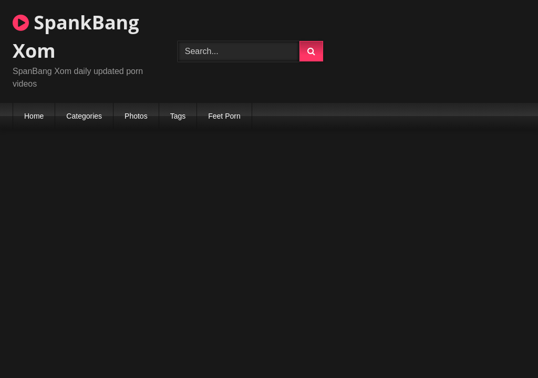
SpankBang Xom (76, 36)
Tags (178, 116)
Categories (84, 116)
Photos (136, 116)
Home (34, 116)
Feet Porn (224, 116)
